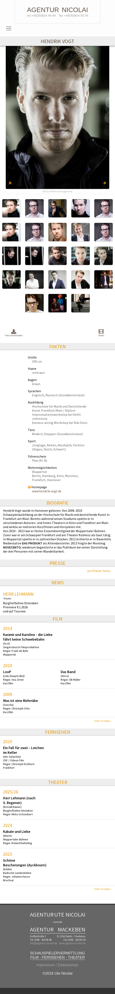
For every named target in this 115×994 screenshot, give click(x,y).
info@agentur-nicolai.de (43, 943)
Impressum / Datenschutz (57, 965)
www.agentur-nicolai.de (72, 943)
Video (101, 333)
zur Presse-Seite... (99, 571)
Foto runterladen (14, 333)
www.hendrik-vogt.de (46, 491)
